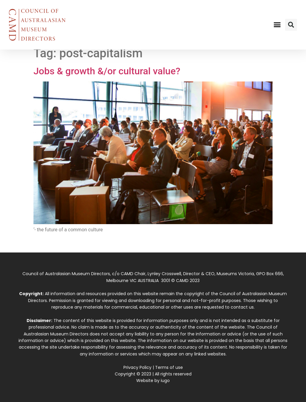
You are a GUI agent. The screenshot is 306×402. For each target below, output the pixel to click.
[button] (277, 24)
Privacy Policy (137, 367)
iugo (165, 380)
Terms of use (169, 367)
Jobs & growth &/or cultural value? (106, 71)
